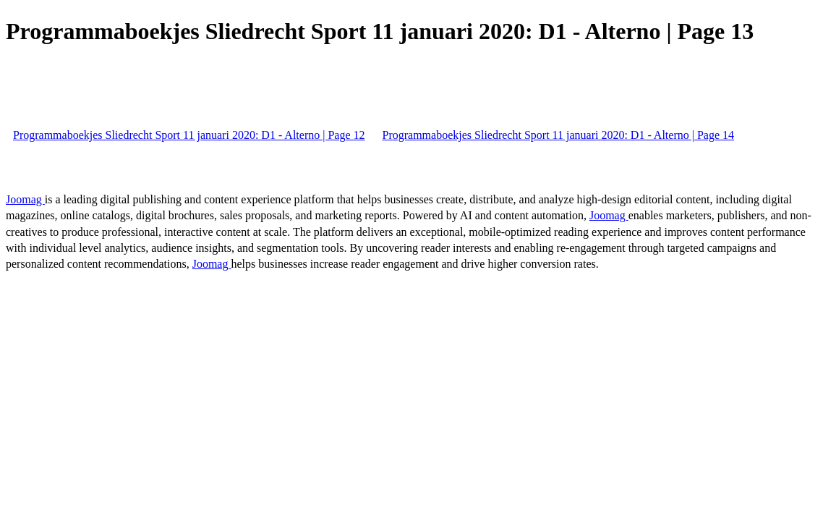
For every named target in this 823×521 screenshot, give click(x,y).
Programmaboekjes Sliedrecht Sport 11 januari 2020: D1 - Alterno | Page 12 (189, 135)
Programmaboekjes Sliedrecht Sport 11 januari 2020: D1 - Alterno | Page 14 (559, 135)
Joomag (25, 199)
